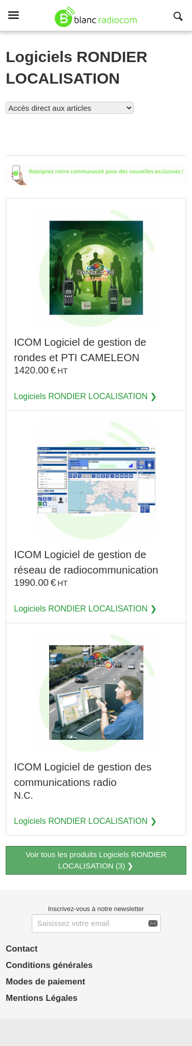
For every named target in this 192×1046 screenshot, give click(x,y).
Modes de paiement (45, 981)
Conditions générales (49, 965)
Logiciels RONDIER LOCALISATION (80, 396)
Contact (21, 949)
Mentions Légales (41, 998)
